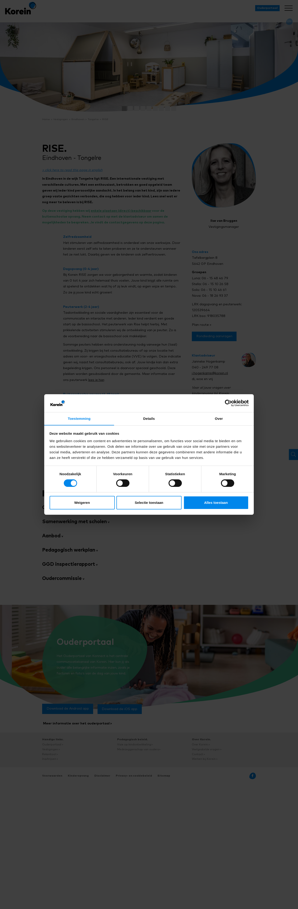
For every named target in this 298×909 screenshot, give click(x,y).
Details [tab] (149, 418)
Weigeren (82, 503)
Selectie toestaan (149, 503)
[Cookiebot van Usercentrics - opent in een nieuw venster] (228, 403)
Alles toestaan (216, 503)
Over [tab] (219, 418)
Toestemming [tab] (79, 418)
